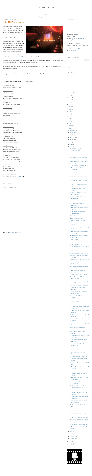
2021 (70, 106)
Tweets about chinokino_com (74, 67)
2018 (70, 114)
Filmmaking (39, 17)
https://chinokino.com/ (72, 31)
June (71, 144)
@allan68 (73, 40)
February (72, 436)
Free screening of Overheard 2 (77, 218)
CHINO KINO (46, 7)
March (71, 434)
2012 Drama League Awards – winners (79, 253)
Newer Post (5, 229)
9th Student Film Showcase (76, 371)
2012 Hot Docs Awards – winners (78, 390)
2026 (70, 95)
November (72, 132)
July (71, 142)
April (71, 431)
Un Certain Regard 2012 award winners (79, 201)
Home (33, 229)
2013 (70, 125)
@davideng (73, 50)
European (10, 177)
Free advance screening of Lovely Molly (79, 235)
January (72, 438)
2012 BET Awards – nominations (78, 242)
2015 (70, 121)
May (71, 146)
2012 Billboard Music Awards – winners (79, 246)
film (15, 177)
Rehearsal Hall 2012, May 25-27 (77, 220)
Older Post (60, 229)
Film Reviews (31, 17)
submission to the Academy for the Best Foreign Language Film (18, 56)
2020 (70, 109)
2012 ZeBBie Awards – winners (13, 22)
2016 (70, 118)
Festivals (54, 17)
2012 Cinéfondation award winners (78, 215)
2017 (70, 116)
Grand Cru (78, 48)
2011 (70, 441)
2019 (70, 111)
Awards (44, 17)
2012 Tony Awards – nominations (78, 422)
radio (32, 177)
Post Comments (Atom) (15, 232)
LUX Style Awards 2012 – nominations (79, 285)
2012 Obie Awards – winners (76, 244)
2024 (70, 99)
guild (19, 177)
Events (49, 17)
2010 (70, 444)
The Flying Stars (81, 38)
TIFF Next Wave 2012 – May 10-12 (78, 356)
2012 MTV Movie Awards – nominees (79, 424)
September (72, 137)
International (25, 177)
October (72, 135)
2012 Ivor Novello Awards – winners (78, 274)
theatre (44, 177)
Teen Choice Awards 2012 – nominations (79, 259)
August (72, 139)
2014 (70, 123)
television (38, 177)
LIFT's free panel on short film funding (79, 165)
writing (49, 177)
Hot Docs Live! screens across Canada (79, 417)
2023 (70, 102)
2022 (70, 104)
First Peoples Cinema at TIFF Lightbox (79, 419)
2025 (70, 97)
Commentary (61, 17)
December (72, 130)
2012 (70, 128)
